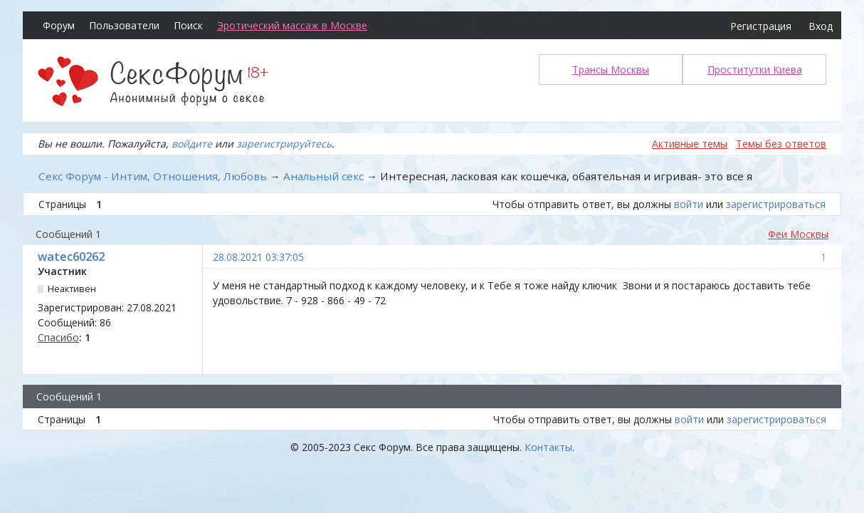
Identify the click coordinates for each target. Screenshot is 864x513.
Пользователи (124, 25)
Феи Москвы (798, 234)
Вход (820, 26)
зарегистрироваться (776, 204)
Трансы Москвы (610, 69)
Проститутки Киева (754, 69)
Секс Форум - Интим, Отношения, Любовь (152, 176)
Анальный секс (323, 176)
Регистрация (760, 26)
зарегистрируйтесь (284, 143)
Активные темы (689, 143)
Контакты (548, 447)
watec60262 (71, 256)
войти (688, 204)
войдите (192, 143)
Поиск (188, 25)
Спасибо (58, 337)
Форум (59, 25)
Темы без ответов (781, 143)
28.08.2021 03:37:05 (258, 257)
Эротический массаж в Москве (292, 25)
